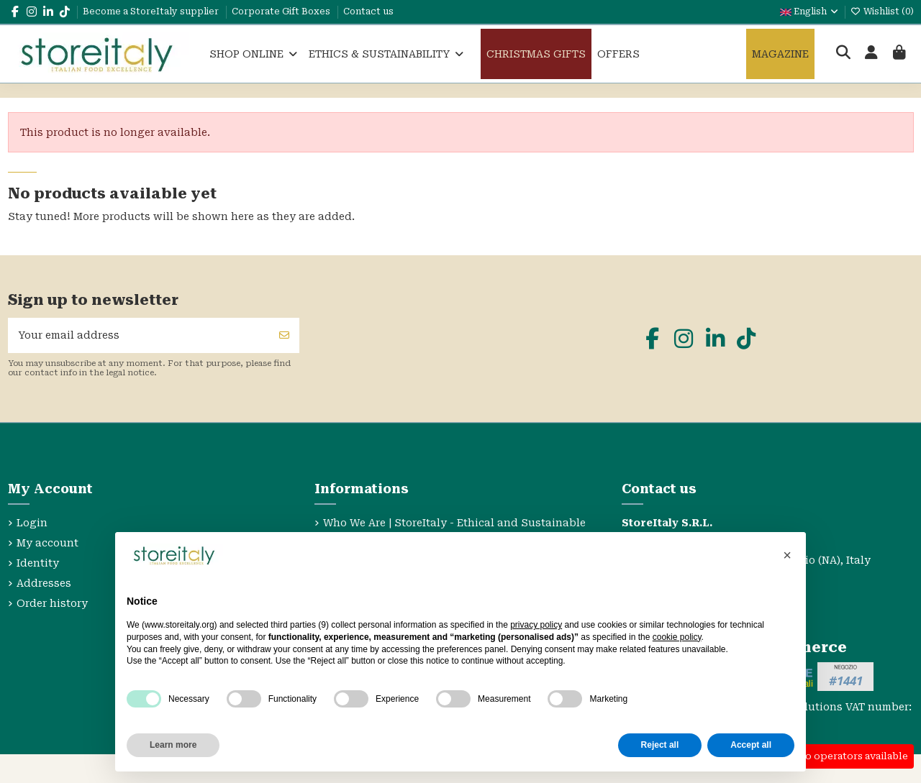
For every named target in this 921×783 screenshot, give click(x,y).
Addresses (44, 583)
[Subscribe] (284, 335)
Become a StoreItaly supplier (152, 11)
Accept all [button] (750, 745)
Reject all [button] (660, 745)
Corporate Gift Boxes (282, 11)
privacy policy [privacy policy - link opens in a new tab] (536, 625)
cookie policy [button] (677, 637)
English (810, 11)
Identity (38, 563)
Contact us (368, 11)
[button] (787, 555)
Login (32, 522)
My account (47, 543)
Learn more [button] (173, 745)
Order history (52, 603)
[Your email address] (139, 335)
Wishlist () (882, 11)
